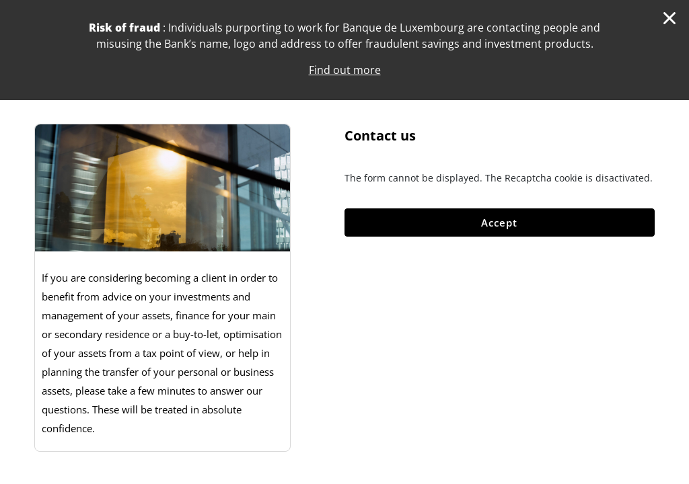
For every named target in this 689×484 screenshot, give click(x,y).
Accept (499, 222)
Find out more (345, 70)
